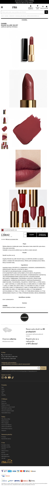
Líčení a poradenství (7, 426)
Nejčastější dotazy (6, 413)
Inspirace (4, 430)
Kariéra (3, 452)
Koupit (31, 234)
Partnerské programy (7, 428)
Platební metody (6, 405)
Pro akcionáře (5, 454)
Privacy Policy (24, 371)
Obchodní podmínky (7, 409)
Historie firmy (5, 451)
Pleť (2, 387)
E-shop (3, 352)
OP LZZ (3, 458)
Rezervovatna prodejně (42, 235)
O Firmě (4, 449)
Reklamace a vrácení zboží (8, 407)
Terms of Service (32, 371)
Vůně (3, 389)
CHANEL (4, 23)
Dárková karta (5, 421)
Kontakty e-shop (6, 445)
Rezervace (4, 403)
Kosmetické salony (6, 439)
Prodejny (4, 437)
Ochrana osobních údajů (8, 411)
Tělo (3, 393)
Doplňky (4, 395)
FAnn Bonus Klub (6, 419)
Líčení (3, 391)
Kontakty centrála (6, 447)
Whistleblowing (5, 456)
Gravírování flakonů (6, 425)
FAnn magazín (5, 423)
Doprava (4, 401)
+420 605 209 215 (7, 355)
